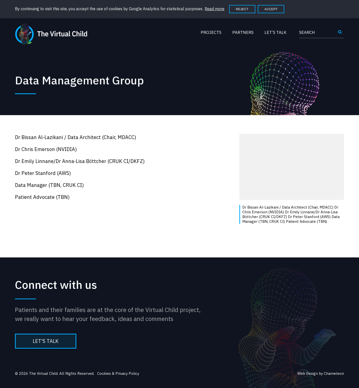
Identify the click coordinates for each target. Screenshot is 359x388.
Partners (243, 32)
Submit (340, 34)
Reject (242, 9)
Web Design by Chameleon (320, 373)
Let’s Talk (275, 32)
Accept (271, 9)
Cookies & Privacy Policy (118, 373)
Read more (214, 8)
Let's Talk (46, 341)
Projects (211, 32)
